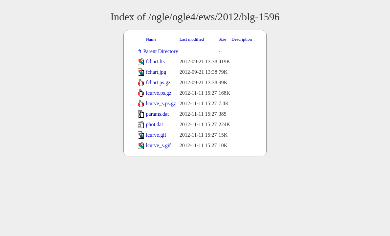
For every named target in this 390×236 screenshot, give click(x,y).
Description (241, 39)
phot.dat (154, 124)
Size (222, 39)
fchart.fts (155, 61)
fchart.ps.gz (158, 82)
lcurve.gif (156, 135)
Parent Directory (162, 51)
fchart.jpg (156, 72)
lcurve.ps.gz (158, 93)
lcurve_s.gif (158, 145)
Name (151, 39)
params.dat (157, 114)
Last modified (192, 39)
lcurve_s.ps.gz (161, 103)
